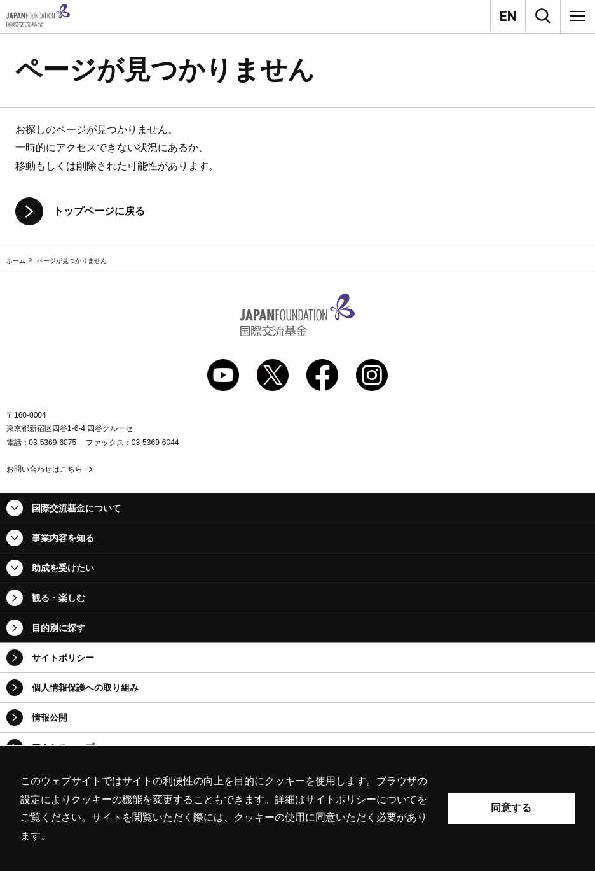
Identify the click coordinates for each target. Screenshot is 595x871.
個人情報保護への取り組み (85, 688)
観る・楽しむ (58, 598)
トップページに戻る (99, 211)
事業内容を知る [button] (63, 538)
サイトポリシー (63, 658)
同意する (511, 807)
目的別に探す (58, 628)
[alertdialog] (297, 808)
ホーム (15, 260)
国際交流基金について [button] (76, 508)
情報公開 (49, 717)
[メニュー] (578, 16)
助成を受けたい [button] (63, 568)
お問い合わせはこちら (44, 469)
